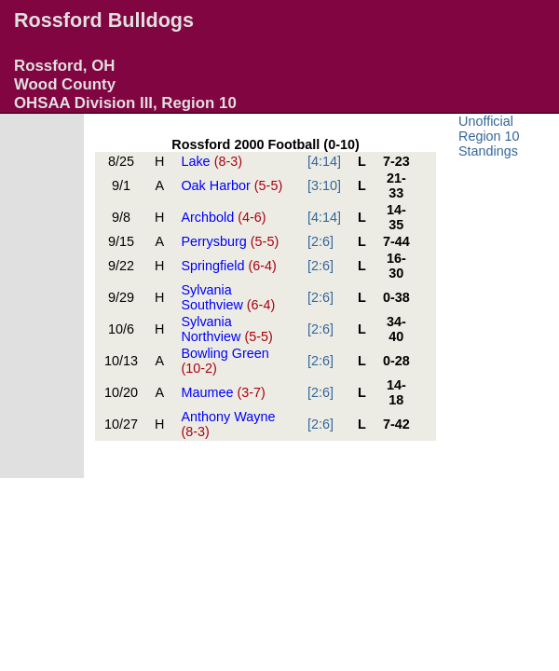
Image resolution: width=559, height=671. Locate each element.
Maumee (223, 392)
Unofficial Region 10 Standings (489, 136)
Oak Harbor (231, 185)
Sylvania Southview (228, 297)
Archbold (223, 217)
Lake (211, 161)
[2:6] (320, 241)
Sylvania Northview (226, 329)
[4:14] (324, 161)
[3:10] (324, 185)
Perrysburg (230, 241)
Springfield (228, 265)
